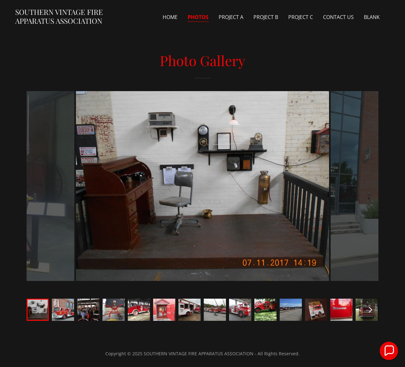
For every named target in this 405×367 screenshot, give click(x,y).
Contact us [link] (338, 17)
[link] (67, 21)
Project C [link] (300, 17)
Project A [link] (231, 17)
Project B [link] (265, 17)
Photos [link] (198, 17)
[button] (389, 351)
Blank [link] (372, 17)
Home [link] (170, 17)
